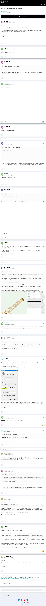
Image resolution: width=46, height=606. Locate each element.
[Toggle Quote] (2, 66)
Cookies (28, 602)
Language (18, 602)
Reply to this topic (23, 16)
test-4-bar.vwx (4, 233)
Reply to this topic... (6, 583)
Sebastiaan (4, 11)
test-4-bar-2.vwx (4, 407)
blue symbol (18, 362)
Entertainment (12, 12)
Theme (23, 602)
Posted (9, 22)
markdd (16, 66)
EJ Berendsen (16, 474)
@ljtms (3, 420)
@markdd (11, 130)
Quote (5, 43)
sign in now (27, 577)
